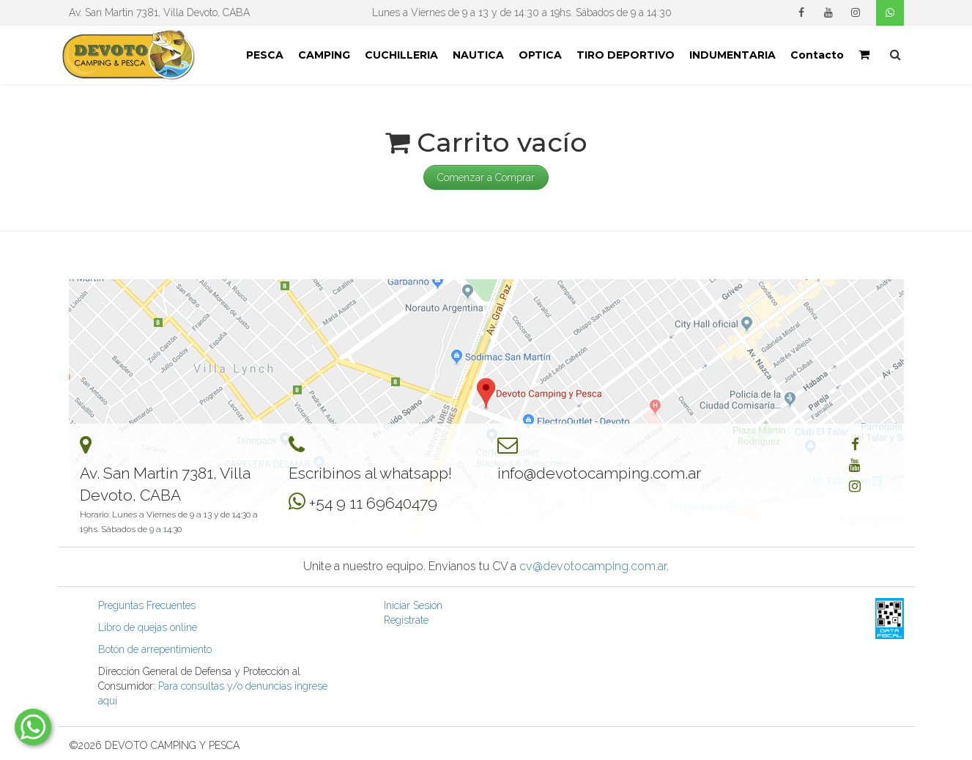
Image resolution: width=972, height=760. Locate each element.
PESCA (264, 55)
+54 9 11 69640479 (373, 503)
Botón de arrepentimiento (155, 649)
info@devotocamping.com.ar (599, 473)
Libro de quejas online (147, 627)
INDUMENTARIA (732, 55)
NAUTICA (478, 55)
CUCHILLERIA (401, 55)
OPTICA (540, 55)
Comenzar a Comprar (486, 177)
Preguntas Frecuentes (147, 605)
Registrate (406, 620)
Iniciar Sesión (413, 605)
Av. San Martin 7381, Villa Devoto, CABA (159, 12)
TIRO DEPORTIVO (625, 55)
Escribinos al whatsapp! (370, 473)
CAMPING (324, 55)
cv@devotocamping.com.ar (593, 566)
